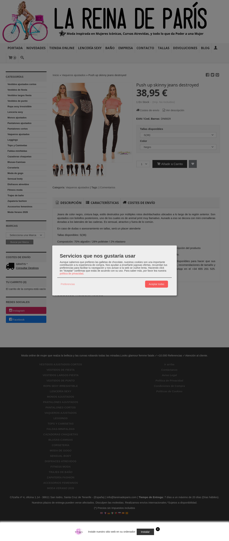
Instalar (145, 531)
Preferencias (68, 284)
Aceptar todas (156, 284)
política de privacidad (71, 273)
